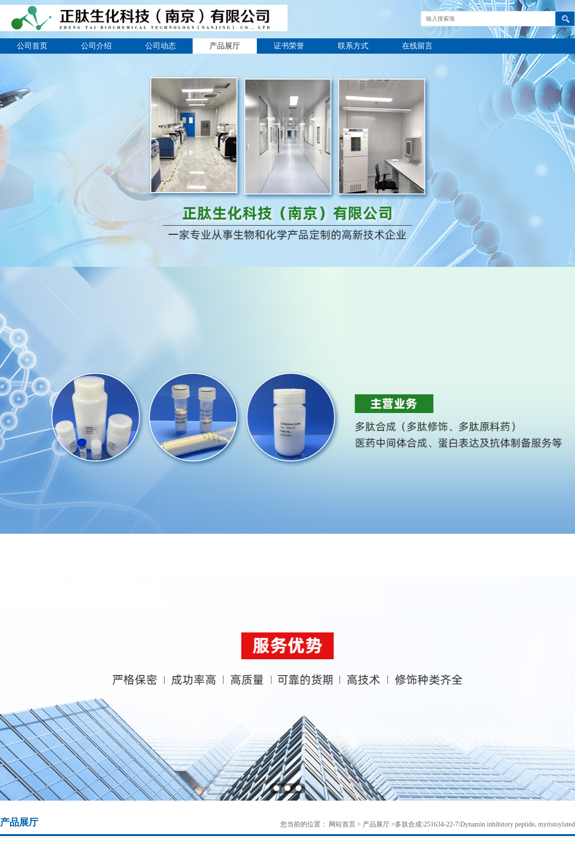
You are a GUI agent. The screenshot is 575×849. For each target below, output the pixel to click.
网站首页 (342, 824)
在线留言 (417, 46)
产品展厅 (224, 46)
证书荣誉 (289, 46)
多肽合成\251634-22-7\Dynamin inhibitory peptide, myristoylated (485, 824)
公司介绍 (96, 46)
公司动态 (160, 46)
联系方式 (353, 46)
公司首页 (32, 46)
